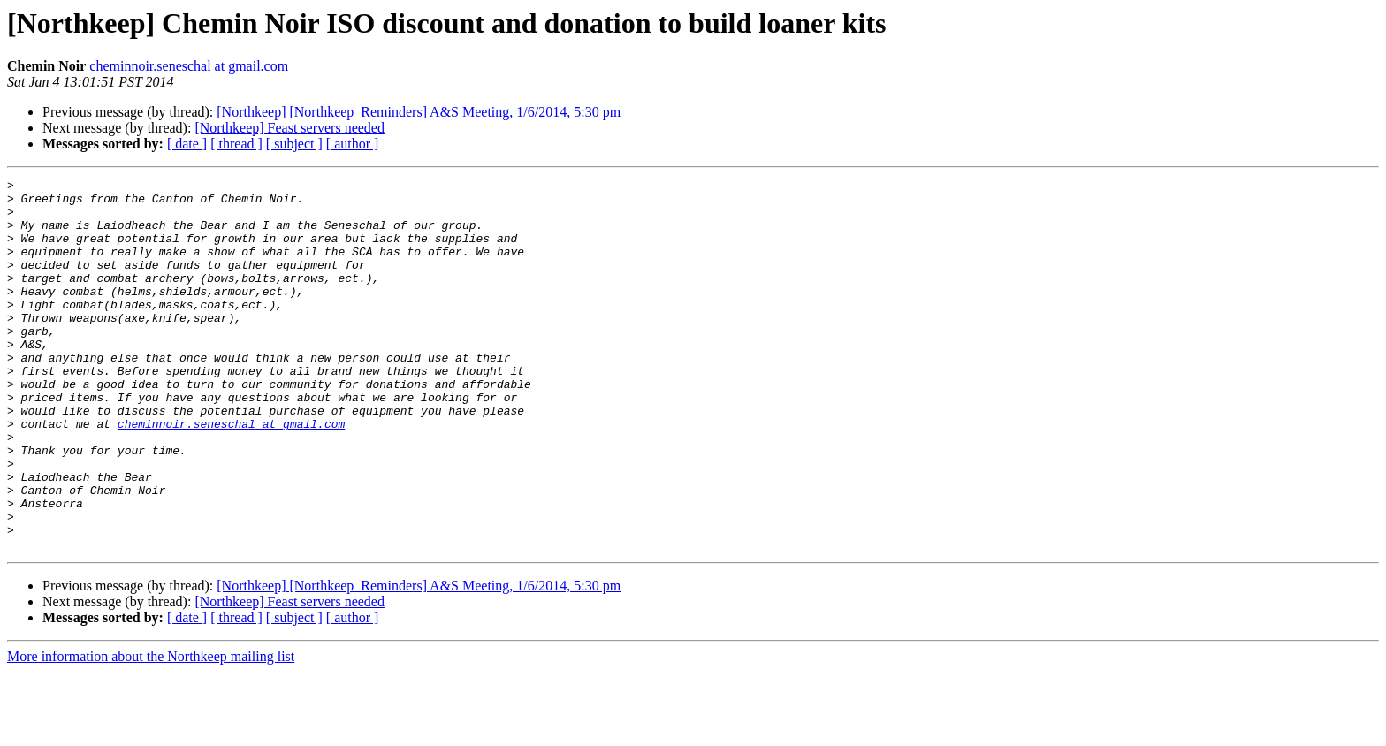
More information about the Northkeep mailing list (150, 730)
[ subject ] (294, 143)
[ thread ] (236, 143)
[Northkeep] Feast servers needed (289, 127)
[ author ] (352, 143)
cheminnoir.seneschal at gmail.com (188, 65)
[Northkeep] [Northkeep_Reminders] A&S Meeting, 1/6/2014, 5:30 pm (419, 111)
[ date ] (187, 143)
